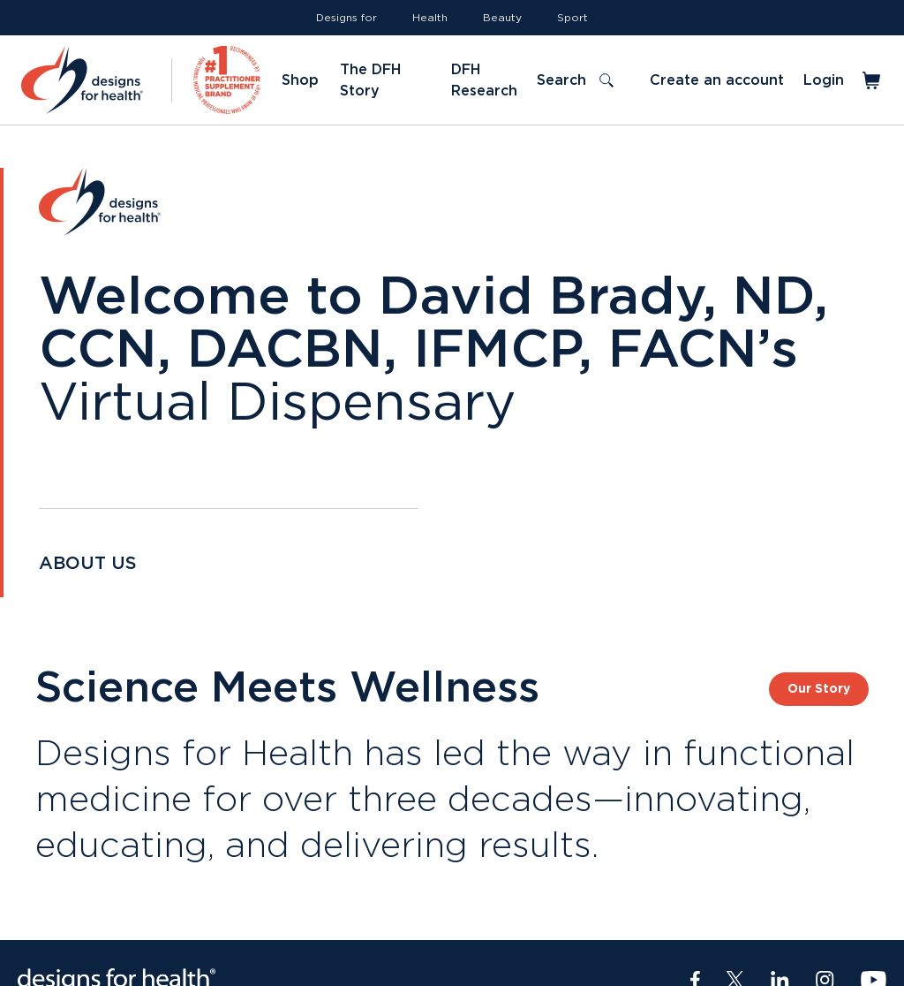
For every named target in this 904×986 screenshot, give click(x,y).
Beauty (502, 17)
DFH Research (484, 80)
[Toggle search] (575, 80)
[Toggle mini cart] (873, 80)
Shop (300, 80)
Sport (572, 17)
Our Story (818, 689)
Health (430, 17)
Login (823, 80)
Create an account (717, 80)
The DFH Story (370, 80)
